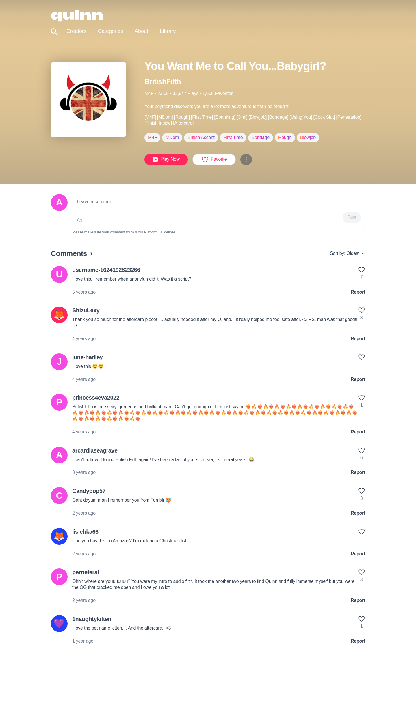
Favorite (214, 159)
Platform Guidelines (160, 232)
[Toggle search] (54, 32)
